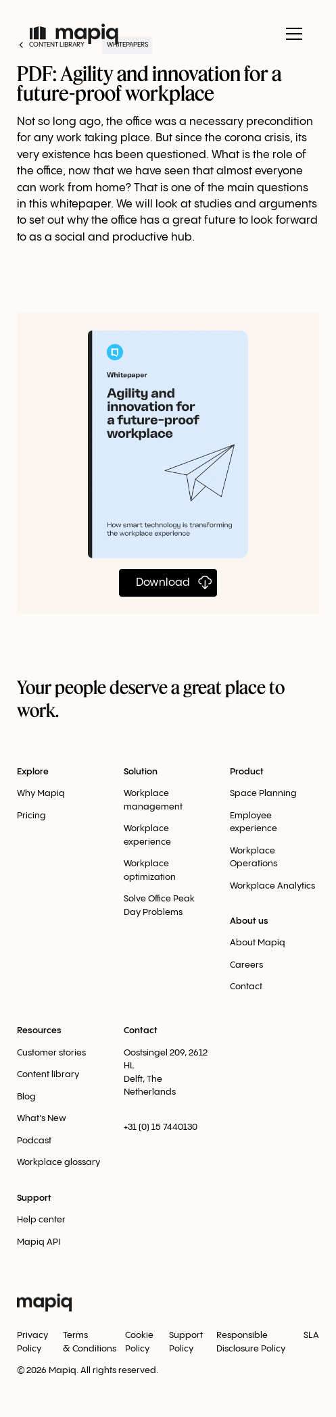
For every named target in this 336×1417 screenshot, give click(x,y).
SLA (311, 1335)
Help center (41, 1219)
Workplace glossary (58, 1162)
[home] (74, 34)
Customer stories (51, 1053)
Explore (33, 771)
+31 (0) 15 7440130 (160, 1127)
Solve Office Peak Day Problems (159, 905)
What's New (41, 1118)
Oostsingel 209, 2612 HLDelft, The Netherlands (166, 1072)
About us (249, 921)
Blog (26, 1096)
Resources (39, 1030)
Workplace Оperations (253, 857)
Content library (48, 1074)
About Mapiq (257, 942)
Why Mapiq (41, 793)
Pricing (31, 815)
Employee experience (253, 822)
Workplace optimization (150, 870)
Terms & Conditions (89, 1342)
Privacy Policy (32, 1342)
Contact (246, 986)
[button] (292, 34)
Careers (246, 965)
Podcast (34, 1140)
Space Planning (263, 793)
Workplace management (153, 800)
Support (34, 1198)
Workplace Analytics (272, 886)
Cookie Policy (139, 1342)
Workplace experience (147, 835)
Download (163, 583)
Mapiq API (38, 1242)
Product (247, 771)
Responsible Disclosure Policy (250, 1342)
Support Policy (186, 1342)
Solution (141, 771)
